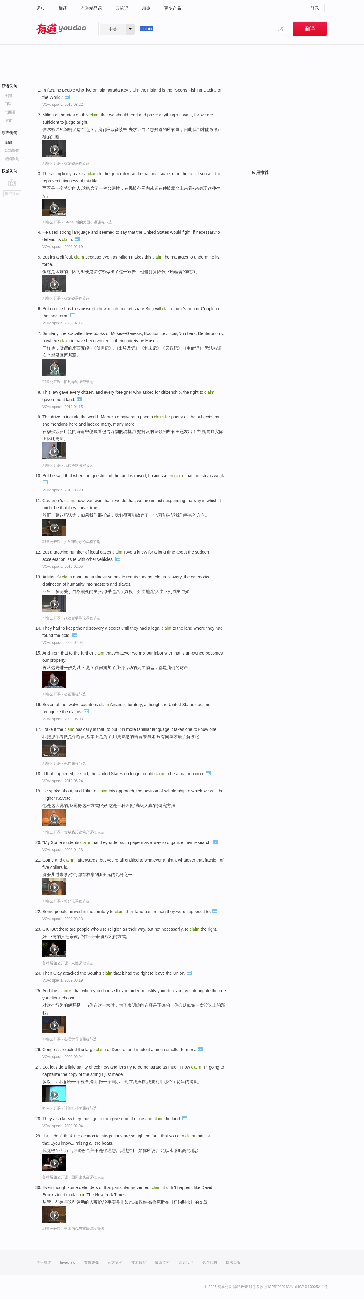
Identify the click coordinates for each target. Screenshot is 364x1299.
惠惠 (146, 8)
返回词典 (12, 194)
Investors (67, 1262)
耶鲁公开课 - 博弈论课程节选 (65, 901)
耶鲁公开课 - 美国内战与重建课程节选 (73, 1229)
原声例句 (9, 132)
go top (12, 182)
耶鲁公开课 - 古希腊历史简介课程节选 (73, 832)
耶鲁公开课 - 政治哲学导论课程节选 (71, 618)
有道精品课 (91, 8)
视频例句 (12, 159)
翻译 (63, 8)
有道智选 (91, 1262)
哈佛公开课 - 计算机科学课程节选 (69, 1108)
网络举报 (233, 1262)
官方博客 (115, 1262)
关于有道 (43, 1262)
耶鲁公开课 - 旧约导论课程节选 (67, 382)
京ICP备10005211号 (311, 1287)
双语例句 (9, 86)
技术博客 (138, 1262)
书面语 (10, 112)
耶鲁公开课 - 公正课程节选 (64, 694)
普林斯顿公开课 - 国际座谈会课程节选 (73, 1177)
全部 (8, 96)
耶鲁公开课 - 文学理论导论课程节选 (71, 542)
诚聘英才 (162, 1262)
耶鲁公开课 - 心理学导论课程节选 (69, 1039)
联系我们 (186, 1262)
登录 (315, 8)
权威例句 (9, 171)
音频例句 (12, 151)
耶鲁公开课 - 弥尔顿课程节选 (65, 163)
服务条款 (256, 1287)
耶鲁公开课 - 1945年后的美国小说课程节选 (77, 222)
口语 (8, 104)
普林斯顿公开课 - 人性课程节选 (67, 963)
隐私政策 (240, 1287)
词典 (40, 8)
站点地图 (209, 1262)
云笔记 (122, 8)
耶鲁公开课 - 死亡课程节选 (64, 763)
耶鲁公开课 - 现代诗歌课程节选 (67, 465)
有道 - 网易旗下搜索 (61, 29)
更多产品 (172, 8)
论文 (8, 120)
